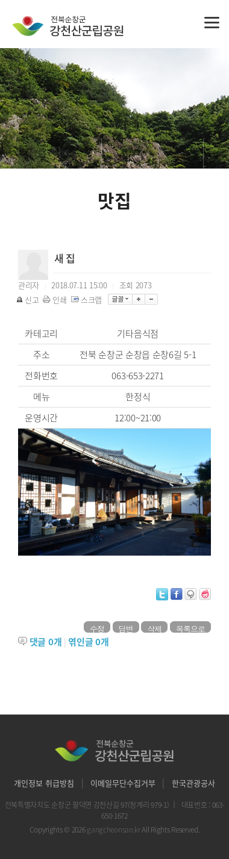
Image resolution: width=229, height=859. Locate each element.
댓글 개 (46, 641)
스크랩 (87, 299)
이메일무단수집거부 (122, 783)
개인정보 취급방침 (44, 783)
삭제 (154, 628)
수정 (97, 628)
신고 (28, 299)
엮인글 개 (88, 641)
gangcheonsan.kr (114, 829)
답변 (126, 628)
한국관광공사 (193, 783)
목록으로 (190, 628)
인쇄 (55, 299)
